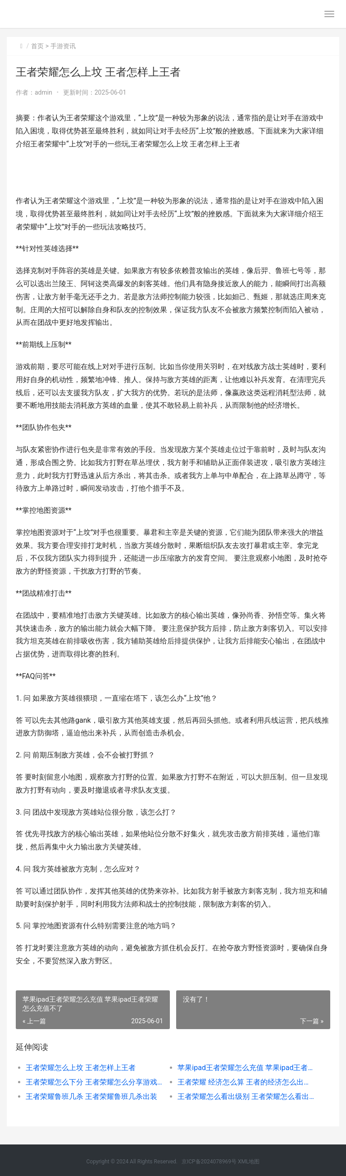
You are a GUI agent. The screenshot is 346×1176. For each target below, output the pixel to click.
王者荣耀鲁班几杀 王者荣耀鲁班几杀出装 (91, 1096)
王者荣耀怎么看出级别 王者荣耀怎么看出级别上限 (246, 1096)
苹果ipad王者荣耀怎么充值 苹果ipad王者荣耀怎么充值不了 (246, 1067)
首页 (37, 46)
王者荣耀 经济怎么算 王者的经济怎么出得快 (246, 1082)
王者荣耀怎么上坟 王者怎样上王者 (81, 1067)
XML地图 (249, 1161)
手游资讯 (63, 46)
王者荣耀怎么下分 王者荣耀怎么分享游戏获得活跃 (94, 1082)
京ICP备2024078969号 (209, 1161)
